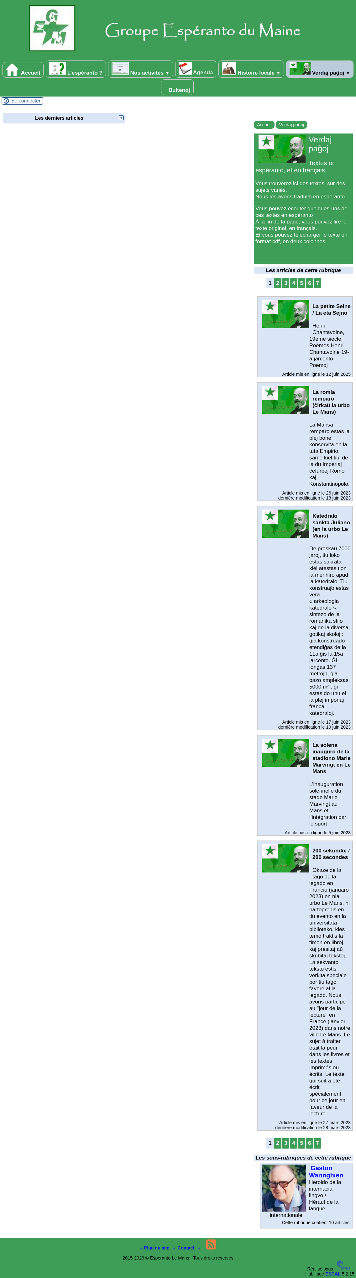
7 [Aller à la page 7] (317, 283)
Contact (184, 1247)
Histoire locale (251, 69)
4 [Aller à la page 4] (293, 283)
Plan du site (155, 1247)
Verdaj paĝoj (320, 69)
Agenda (196, 69)
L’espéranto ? (75, 69)
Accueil (23, 70)
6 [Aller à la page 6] (309, 283)
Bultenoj (177, 87)
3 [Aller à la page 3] (285, 283)
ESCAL (333, 1273)
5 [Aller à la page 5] (301, 283)
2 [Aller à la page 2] (277, 283)
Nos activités (141, 69)
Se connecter (25, 100)
